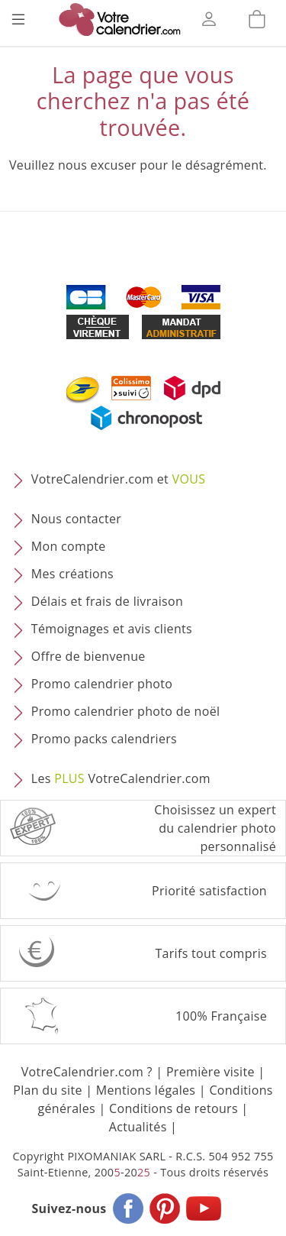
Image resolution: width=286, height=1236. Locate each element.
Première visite (210, 1071)
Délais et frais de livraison (107, 601)
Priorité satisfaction (209, 890)
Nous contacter (76, 518)
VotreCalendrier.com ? (87, 1071)
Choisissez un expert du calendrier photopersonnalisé (215, 828)
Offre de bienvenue (88, 656)
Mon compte (68, 546)
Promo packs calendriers (104, 738)
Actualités (138, 1126)
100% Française (221, 1016)
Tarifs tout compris (211, 953)
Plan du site (47, 1090)
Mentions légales (146, 1090)
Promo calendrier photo (101, 683)
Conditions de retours (173, 1108)
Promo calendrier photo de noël (125, 711)
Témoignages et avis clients (111, 628)
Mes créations (72, 573)
